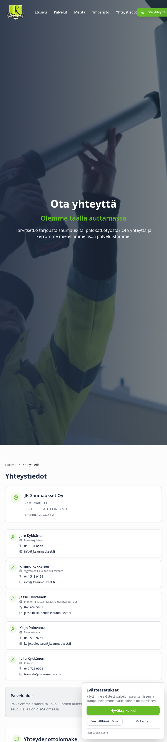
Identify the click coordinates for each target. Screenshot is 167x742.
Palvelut (60, 12)
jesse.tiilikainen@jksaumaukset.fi (47, 613)
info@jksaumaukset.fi (39, 551)
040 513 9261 (33, 638)
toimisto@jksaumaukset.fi (42, 674)
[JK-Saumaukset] (15, 12)
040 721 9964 (33, 668)
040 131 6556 (33, 546)
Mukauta (142, 721)
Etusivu (41, 12)
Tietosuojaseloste (97, 733)
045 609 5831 (33, 607)
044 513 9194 (33, 576)
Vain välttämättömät (105, 721)
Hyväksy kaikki (123, 710)
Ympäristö (100, 12)
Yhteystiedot (126, 12)
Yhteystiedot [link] (32, 465)
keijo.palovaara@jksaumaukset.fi (47, 643)
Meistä (79, 12)
